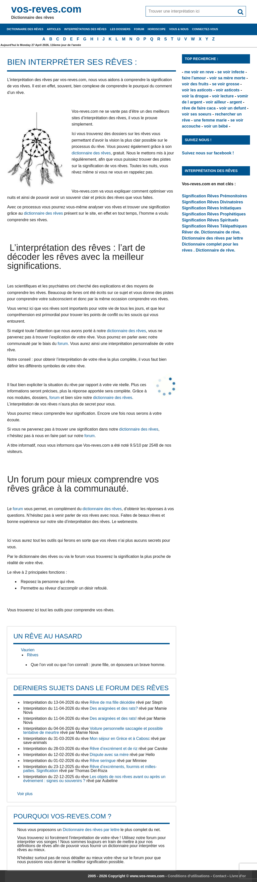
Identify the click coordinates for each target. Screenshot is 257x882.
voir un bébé (216, 126)
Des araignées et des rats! (113, 718)
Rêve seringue (103, 760)
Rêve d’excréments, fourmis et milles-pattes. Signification (90, 769)
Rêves (32, 655)
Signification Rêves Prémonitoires (214, 196)
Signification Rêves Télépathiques (214, 226)
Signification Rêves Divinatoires (212, 202)
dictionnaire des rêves (91, 153)
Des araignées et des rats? (114, 708)
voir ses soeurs (196, 114)
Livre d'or (238, 876)
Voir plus (24, 794)
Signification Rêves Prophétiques (214, 214)
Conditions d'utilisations (189, 876)
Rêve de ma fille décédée (112, 702)
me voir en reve (199, 72)
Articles (54, 29)
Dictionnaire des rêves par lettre (91, 830)
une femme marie (210, 120)
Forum (139, 29)
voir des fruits (195, 84)
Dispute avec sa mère (109, 754)
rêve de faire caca (199, 108)
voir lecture (223, 96)
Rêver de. (191, 232)
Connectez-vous (205, 29)
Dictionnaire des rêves (25, 29)
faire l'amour (194, 78)
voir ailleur (216, 102)
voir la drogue (195, 96)
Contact (219, 876)
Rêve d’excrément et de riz (114, 748)
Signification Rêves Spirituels (210, 220)
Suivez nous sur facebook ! (208, 153)
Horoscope (157, 29)
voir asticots (227, 90)
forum (62, 343)
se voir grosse (225, 84)
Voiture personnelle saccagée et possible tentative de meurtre (93, 730)
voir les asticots (197, 90)
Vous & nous (178, 29)
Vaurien (27, 650)
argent (236, 102)
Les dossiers (120, 29)
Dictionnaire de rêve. (220, 232)
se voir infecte (230, 72)
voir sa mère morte (227, 78)
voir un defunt (232, 108)
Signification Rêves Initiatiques (211, 208)
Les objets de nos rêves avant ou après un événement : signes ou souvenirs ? (94, 779)
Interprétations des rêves (85, 29)
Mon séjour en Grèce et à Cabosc (120, 738)
